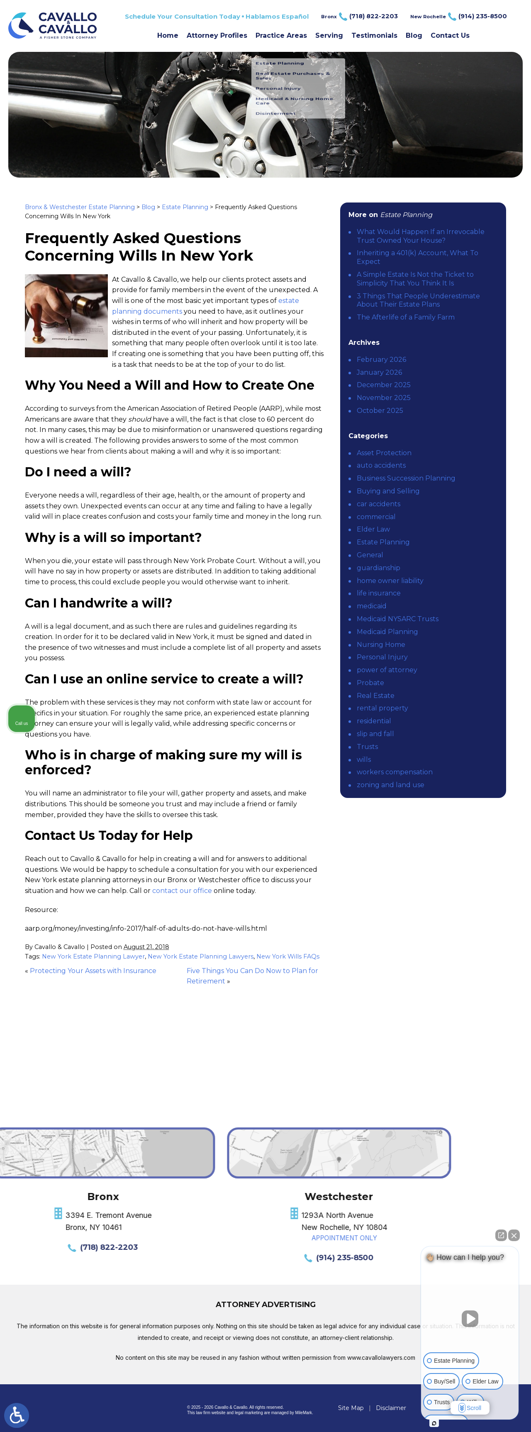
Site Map (351, 1408)
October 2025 (380, 411)
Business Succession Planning (406, 478)
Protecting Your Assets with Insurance (93, 971)
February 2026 (381, 359)
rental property (382, 708)
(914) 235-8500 (56, 1257)
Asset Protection (384, 453)
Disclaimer (391, 1408)
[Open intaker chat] (434, 1423)
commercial (376, 517)
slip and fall (375, 734)
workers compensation (395, 772)
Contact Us (450, 35)
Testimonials (374, 35)
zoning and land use (390, 785)
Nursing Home (381, 645)
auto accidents (381, 465)
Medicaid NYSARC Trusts (397, 619)
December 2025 (384, 385)
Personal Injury (382, 657)
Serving (329, 35)
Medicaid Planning (387, 632)
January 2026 (379, 372)
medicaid (372, 606)
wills (364, 760)
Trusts (367, 747)
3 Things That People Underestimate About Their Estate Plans (418, 300)
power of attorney (387, 670)
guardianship (378, 568)
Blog (414, 35)
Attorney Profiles (217, 35)
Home (167, 35)
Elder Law (373, 529)
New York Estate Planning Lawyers (200, 956)
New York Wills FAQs (287, 956)
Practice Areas (281, 35)
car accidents (378, 504)
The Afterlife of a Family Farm (406, 317)
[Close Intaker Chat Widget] (514, 1235)
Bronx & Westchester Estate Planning (80, 207)
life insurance (379, 593)
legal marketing (249, 1412)
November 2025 (384, 398)
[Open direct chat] (501, 1235)
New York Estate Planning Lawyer (93, 956)
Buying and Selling (388, 491)
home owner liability (390, 581)
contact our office (182, 891)
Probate (370, 683)
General (370, 555)
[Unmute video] (470, 1318)
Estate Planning (185, 207)
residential (374, 721)
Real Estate (376, 696)
